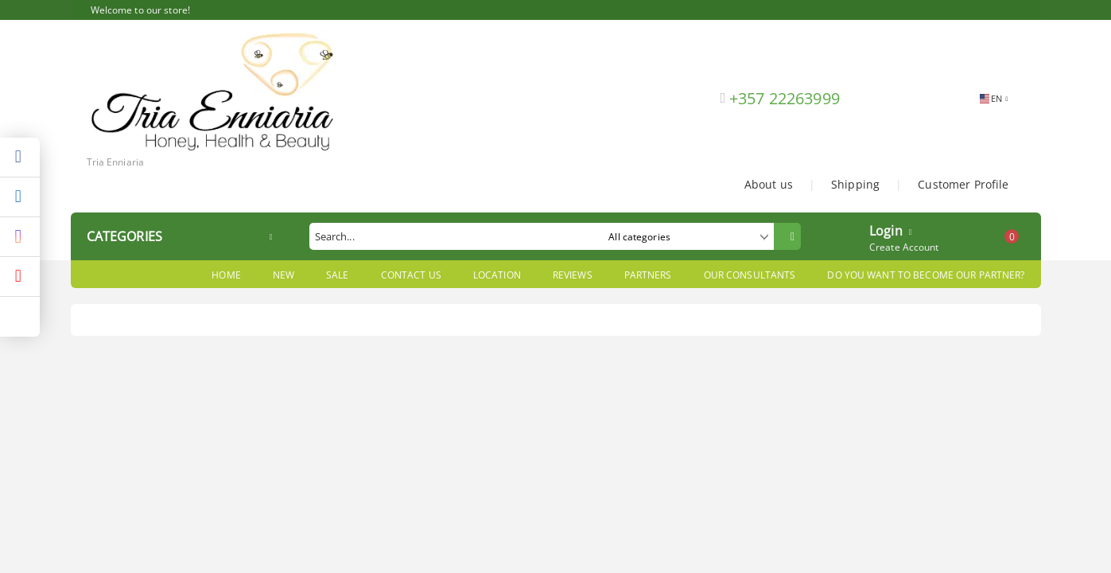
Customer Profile (963, 184)
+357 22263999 (785, 98)
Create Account (904, 247)
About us (768, 184)
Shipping (855, 184)
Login (886, 229)
